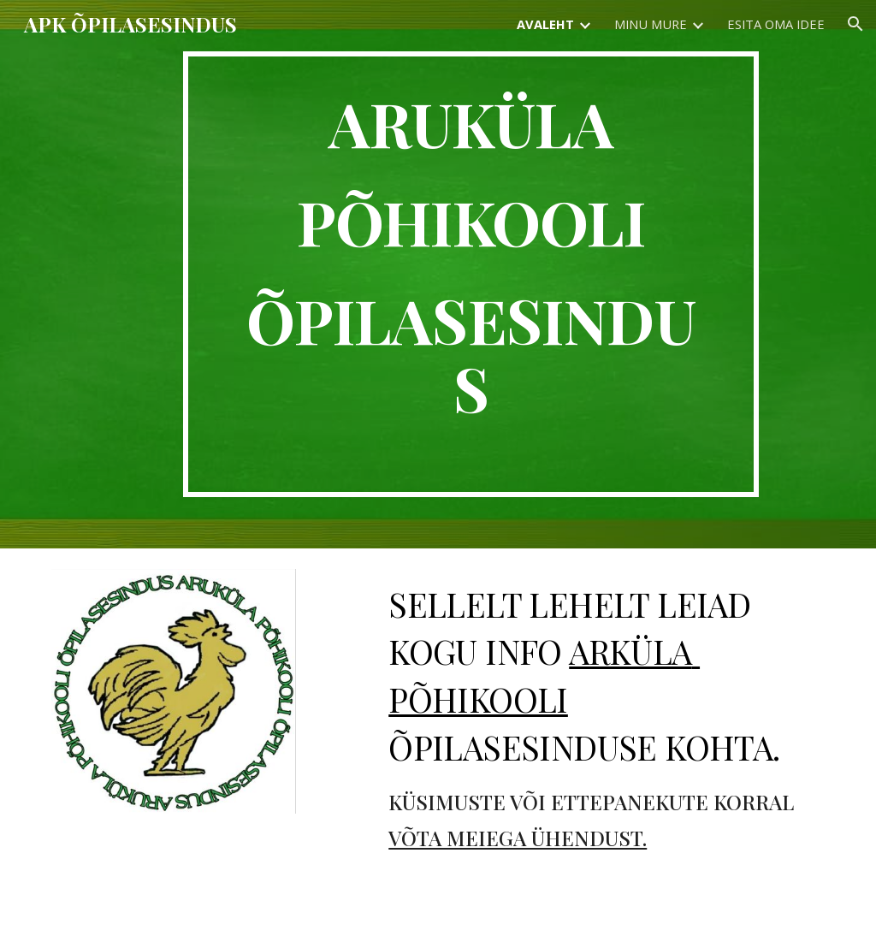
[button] (855, 23)
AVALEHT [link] (545, 24)
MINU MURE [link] (650, 24)
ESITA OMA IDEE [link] (776, 24)
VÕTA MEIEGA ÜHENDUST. (517, 837)
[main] (471, 274)
